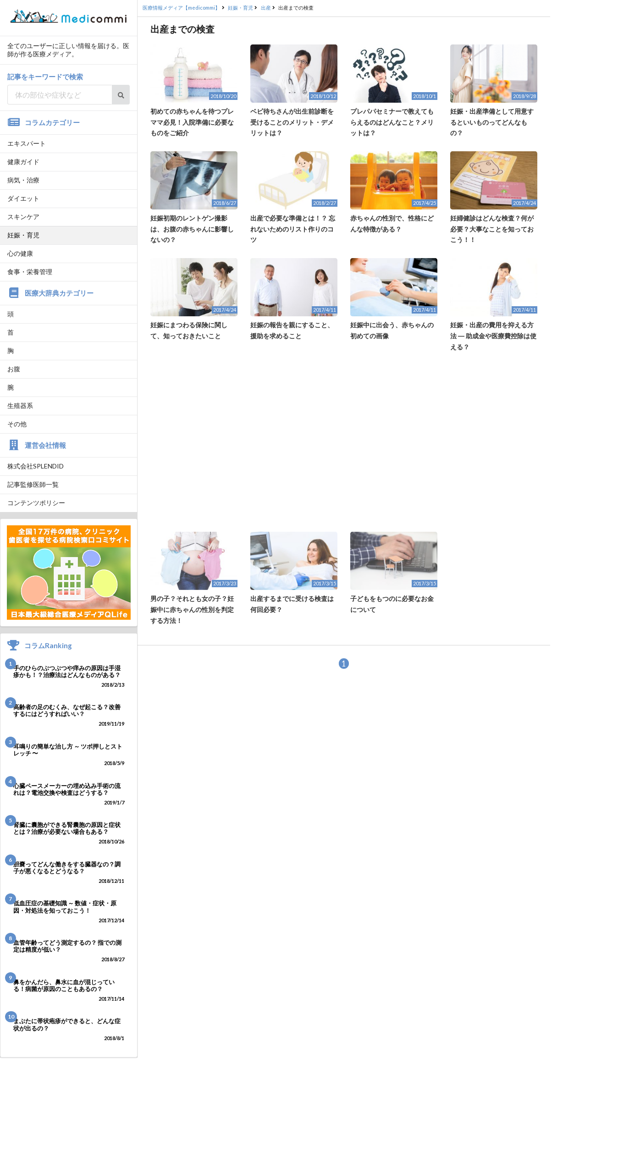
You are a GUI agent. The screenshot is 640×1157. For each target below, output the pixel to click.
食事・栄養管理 (29, 271)
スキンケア (23, 216)
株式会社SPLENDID (35, 466)
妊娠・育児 (23, 235)
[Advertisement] (344, 442)
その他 (17, 424)
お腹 (13, 369)
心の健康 (20, 253)
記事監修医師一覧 (33, 484)
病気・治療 (23, 180)
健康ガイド (23, 161)
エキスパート (26, 143)
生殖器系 (20, 405)
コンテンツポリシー (36, 503)
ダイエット (23, 198)
